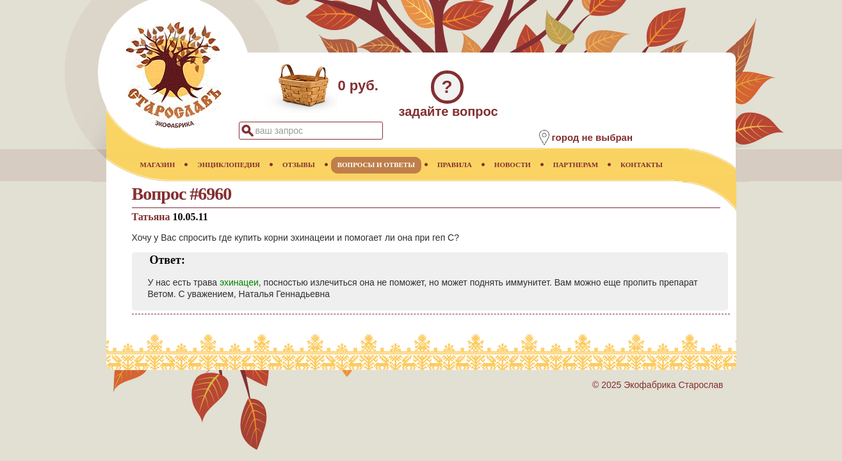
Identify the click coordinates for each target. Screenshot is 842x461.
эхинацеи (239, 282)
